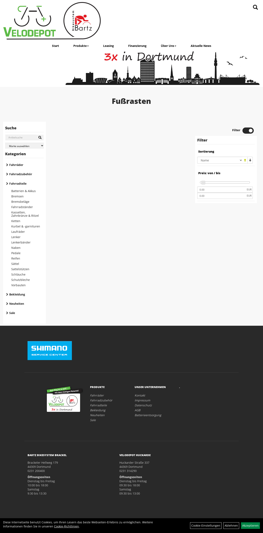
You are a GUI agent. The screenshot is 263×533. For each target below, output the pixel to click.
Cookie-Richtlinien (66, 526)
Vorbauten (18, 285)
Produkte (81, 46)
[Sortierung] (219, 160)
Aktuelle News (201, 46)
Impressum (142, 400)
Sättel (15, 264)
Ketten (15, 221)
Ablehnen (231, 525)
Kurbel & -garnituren (25, 226)
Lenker (16, 237)
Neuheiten (16, 304)
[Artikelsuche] (255, 7)
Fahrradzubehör (20, 174)
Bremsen (17, 196)
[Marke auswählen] (24, 146)
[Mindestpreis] (221, 190)
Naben (16, 248)
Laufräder (18, 232)
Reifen (15, 258)
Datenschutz (143, 405)
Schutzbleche (20, 280)
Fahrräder (16, 165)
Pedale (16, 253)
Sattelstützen (20, 269)
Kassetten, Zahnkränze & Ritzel (25, 214)
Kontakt (140, 395)
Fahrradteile (18, 183)
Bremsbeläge (20, 202)
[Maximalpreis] (221, 196)
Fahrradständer (22, 207)
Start (55, 46)
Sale (12, 313)
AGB (137, 410)
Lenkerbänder (21, 242)
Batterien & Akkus (23, 191)
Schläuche (18, 274)
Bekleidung (17, 294)
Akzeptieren (250, 525)
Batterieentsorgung (148, 415)
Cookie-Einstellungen (205, 525)
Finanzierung (137, 46)
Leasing (108, 46)
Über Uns (168, 46)
